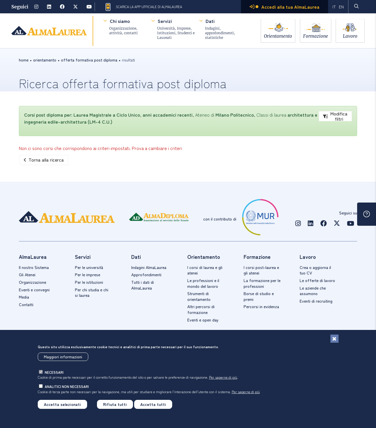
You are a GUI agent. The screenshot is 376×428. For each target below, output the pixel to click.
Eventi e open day (203, 320)
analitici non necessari (67, 386)
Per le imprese (87, 274)
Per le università (89, 267)
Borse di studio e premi (259, 296)
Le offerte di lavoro (317, 280)
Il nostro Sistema (34, 267)
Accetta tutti (153, 404)
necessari (54, 372)
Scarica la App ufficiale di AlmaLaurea (143, 7)
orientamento (44, 60)
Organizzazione (32, 282)
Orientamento (275, 35)
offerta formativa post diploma (89, 60)
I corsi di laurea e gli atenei (204, 270)
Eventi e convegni (34, 289)
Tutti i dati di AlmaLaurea (142, 285)
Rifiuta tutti (115, 404)
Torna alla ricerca (44, 159)
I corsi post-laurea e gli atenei (261, 270)
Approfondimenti (146, 274)
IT (334, 7)
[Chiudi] (334, 339)
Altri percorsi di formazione (201, 309)
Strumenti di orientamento (199, 296)
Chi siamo (119, 20)
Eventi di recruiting (316, 301)
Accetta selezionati (62, 404)
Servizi (164, 20)
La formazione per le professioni (262, 283)
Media (24, 297)
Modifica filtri (335, 116)
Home (23, 60)
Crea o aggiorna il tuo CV (315, 270)
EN (341, 7)
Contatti (26, 304)
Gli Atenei (27, 274)
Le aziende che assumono (313, 291)
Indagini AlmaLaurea (148, 267)
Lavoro (350, 35)
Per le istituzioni (89, 282)
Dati (209, 20)
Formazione (314, 35)
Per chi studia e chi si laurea (91, 292)
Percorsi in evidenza (261, 306)
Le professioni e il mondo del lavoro (203, 283)
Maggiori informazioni (63, 357)
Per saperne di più (223, 377)
